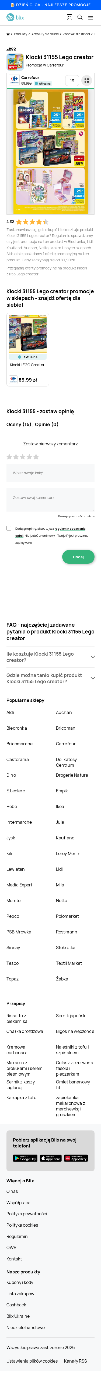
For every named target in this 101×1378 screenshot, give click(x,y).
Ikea (60, 806)
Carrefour (66, 744)
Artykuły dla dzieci (45, 34)
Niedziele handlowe (25, 1327)
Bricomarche (19, 744)
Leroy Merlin (68, 853)
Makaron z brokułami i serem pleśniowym (24, 1068)
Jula (60, 822)
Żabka (62, 979)
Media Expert (19, 885)
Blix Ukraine (18, 1316)
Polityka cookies (22, 1225)
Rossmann (67, 932)
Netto (61, 900)
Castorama (17, 759)
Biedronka (16, 728)
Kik (9, 853)
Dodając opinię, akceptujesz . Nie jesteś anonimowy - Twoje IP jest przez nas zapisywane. (51, 535)
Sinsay (13, 947)
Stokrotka (66, 947)
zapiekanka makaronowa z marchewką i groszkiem (70, 1106)
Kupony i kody (19, 1282)
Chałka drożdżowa (24, 1031)
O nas (12, 1191)
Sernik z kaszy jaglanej (20, 1084)
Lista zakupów (20, 1294)
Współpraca (18, 1203)
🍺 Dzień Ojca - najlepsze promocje (50, 4)
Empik (62, 791)
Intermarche (19, 822)
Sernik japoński (71, 1016)
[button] (50, 657)
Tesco (12, 963)
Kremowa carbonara (16, 1050)
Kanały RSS (75, 1361)
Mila (60, 885)
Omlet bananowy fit (73, 1084)
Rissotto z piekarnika (16, 1018)
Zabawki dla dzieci (76, 34)
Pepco (12, 916)
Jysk (10, 838)
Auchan (64, 712)
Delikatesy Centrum (66, 762)
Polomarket (67, 916)
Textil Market (69, 963)
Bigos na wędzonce (75, 1031)
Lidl (59, 869)
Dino (11, 775)
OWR (11, 1247)
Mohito (13, 900)
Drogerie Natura (72, 775)
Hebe (11, 806)
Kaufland (65, 838)
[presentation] (51, 580)
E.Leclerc (15, 791)
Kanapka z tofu (21, 1097)
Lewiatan (15, 869)
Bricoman (66, 728)
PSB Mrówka (18, 932)
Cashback (16, 1305)
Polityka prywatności (26, 1214)
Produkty (21, 34)
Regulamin (17, 1236)
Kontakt (14, 1259)
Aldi (10, 712)
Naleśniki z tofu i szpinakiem (72, 1050)
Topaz (12, 979)
